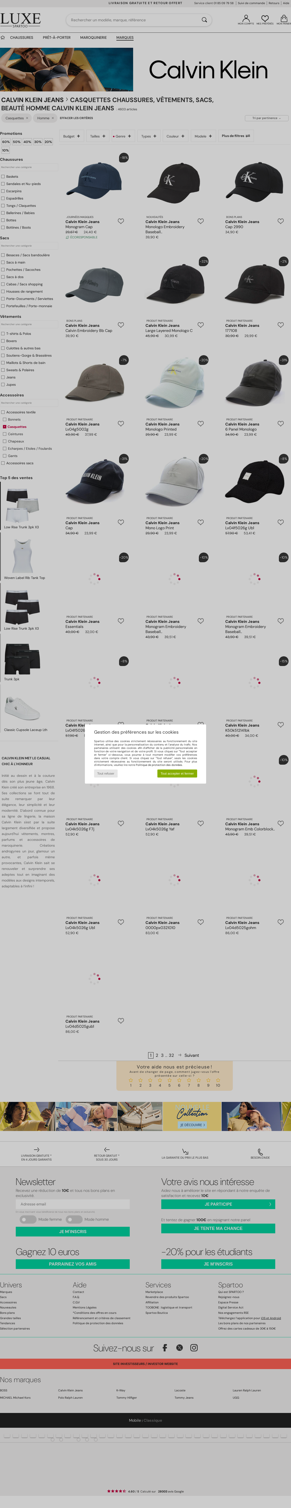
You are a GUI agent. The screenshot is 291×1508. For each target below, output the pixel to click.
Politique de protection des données (159, 765)
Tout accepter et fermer (177, 773)
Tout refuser (105, 773)
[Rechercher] (204, 20)
